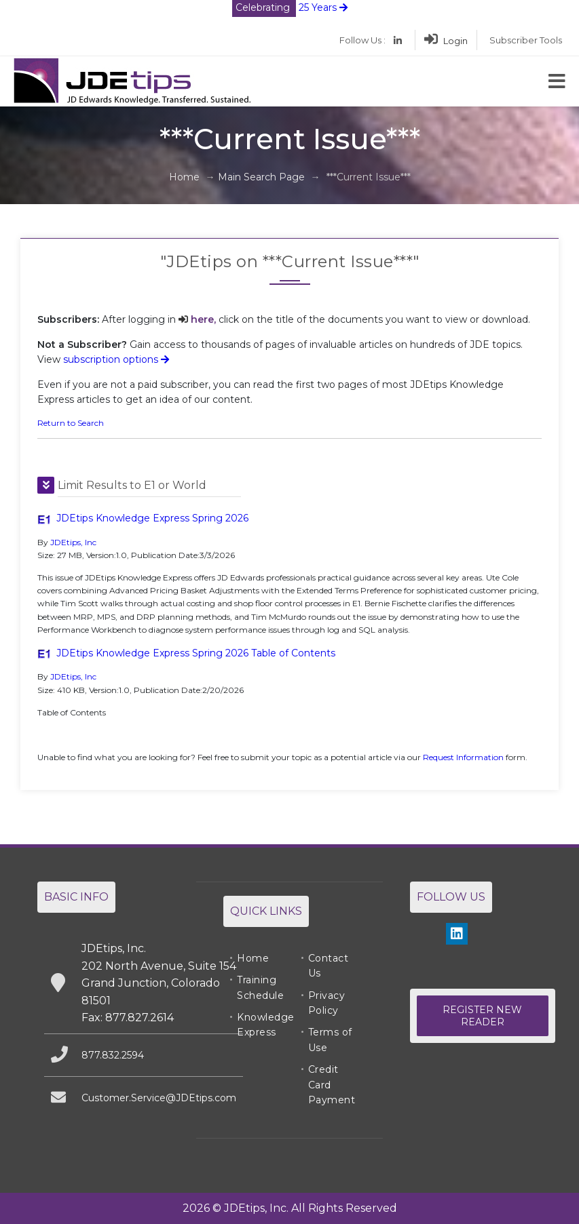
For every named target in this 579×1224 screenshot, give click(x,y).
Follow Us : (362, 40)
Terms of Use (330, 1039)
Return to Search (70, 423)
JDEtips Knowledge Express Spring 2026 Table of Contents (195, 653)
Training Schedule (260, 987)
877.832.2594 (112, 1055)
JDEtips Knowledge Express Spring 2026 (152, 518)
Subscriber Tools (525, 40)
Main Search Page (261, 177)
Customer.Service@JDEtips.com (158, 1098)
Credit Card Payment (332, 1084)
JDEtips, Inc (73, 542)
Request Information (463, 757)
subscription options (116, 359)
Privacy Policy (326, 1002)
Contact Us (328, 965)
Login (446, 40)
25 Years (290, 7)
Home (184, 177)
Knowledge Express (266, 1024)
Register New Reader (482, 1015)
